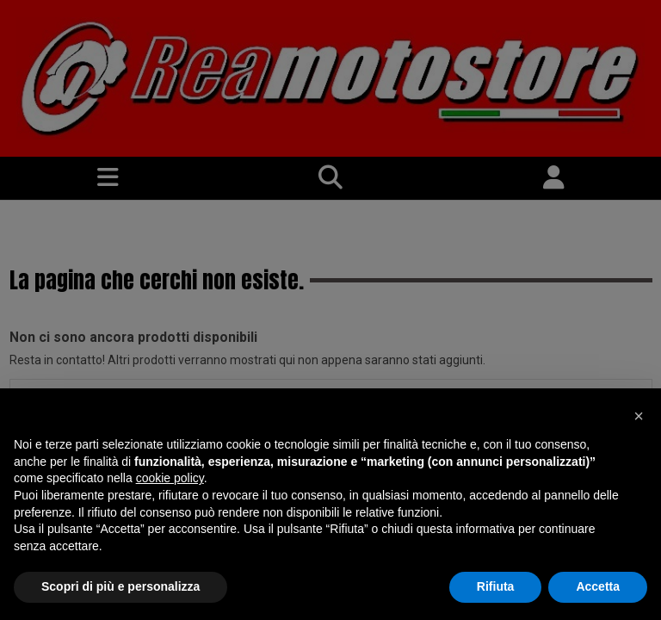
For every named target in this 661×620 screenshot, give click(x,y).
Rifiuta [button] (496, 586)
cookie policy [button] (170, 478)
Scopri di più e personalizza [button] (120, 586)
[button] (638, 416)
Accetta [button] (598, 586)
